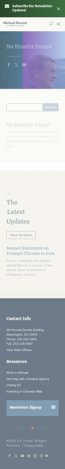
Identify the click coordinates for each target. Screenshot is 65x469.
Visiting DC (13, 393)
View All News (21, 257)
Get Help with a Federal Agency (27, 387)
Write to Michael (17, 381)
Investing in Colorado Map (24, 399)
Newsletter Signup (26, 415)
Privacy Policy (34, 453)
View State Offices (19, 358)
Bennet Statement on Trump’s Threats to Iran (30, 273)
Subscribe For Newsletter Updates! (32, 8)
